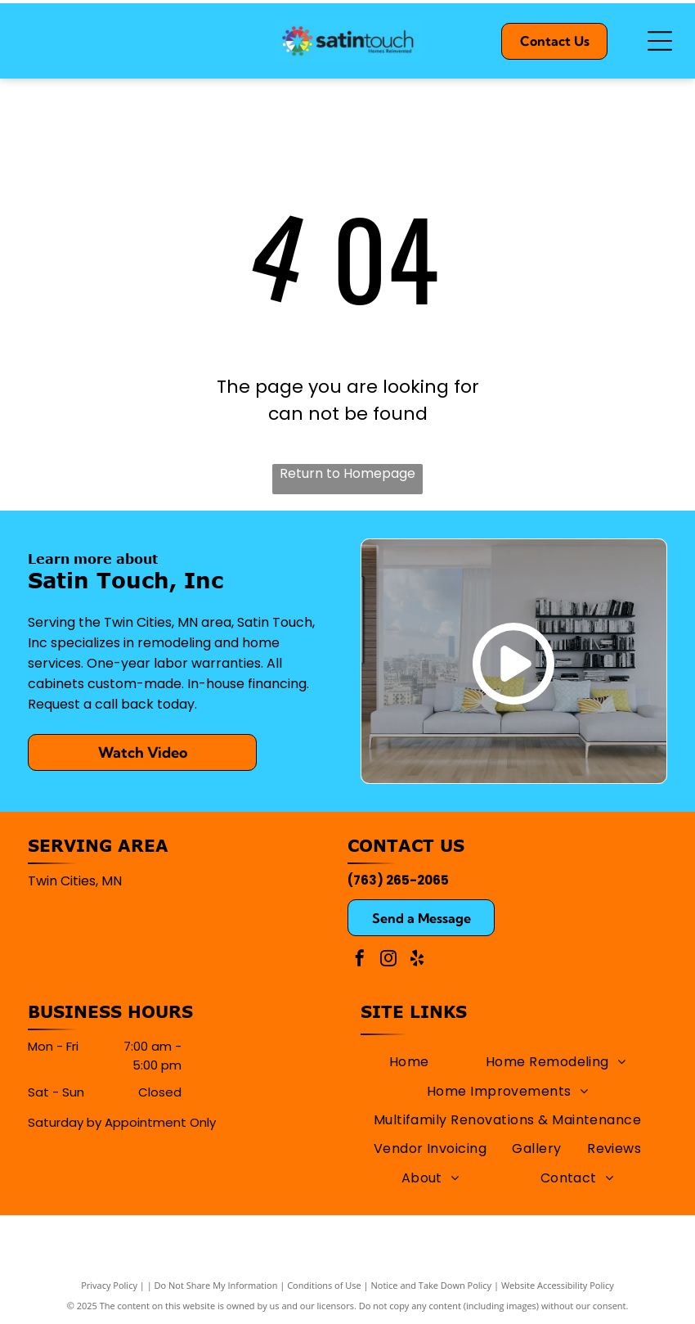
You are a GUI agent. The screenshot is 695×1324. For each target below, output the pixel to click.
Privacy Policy (109, 1285)
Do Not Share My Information (216, 1285)
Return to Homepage (347, 473)
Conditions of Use (324, 1285)
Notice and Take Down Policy (431, 1285)
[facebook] (360, 960)
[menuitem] (409, 1061)
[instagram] (388, 960)
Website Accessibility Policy (557, 1285)
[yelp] (417, 960)
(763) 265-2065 (398, 880)
